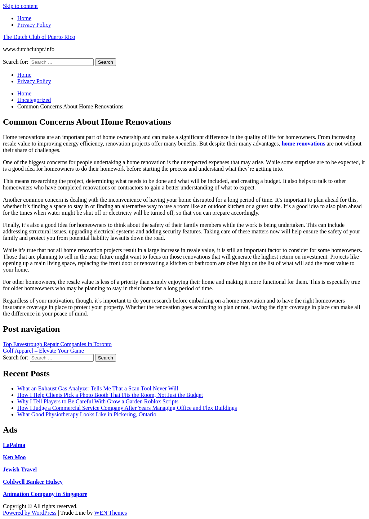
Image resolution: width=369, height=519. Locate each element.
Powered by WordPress (30, 513)
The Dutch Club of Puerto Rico (39, 37)
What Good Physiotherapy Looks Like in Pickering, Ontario (86, 414)
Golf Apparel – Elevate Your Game (43, 351)
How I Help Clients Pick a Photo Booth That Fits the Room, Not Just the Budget (110, 395)
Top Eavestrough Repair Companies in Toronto (57, 344)
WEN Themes (110, 513)
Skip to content (20, 6)
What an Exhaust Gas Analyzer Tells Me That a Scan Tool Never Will (97, 388)
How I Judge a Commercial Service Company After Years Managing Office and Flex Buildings (127, 408)
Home (24, 18)
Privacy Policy (34, 25)
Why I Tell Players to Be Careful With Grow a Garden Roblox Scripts (97, 401)
